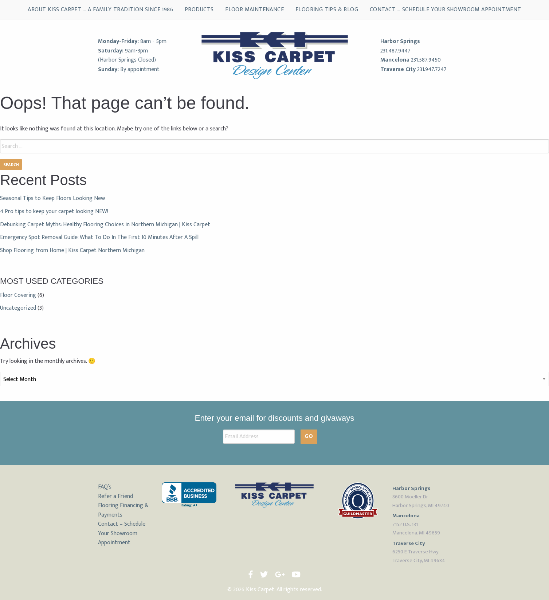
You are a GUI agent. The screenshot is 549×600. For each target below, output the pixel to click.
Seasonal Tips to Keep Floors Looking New (52, 198)
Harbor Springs (400, 41)
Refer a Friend (115, 496)
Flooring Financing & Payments (123, 510)
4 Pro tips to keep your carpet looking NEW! (54, 211)
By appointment (140, 69)
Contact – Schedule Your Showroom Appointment (445, 10)
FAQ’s (104, 487)
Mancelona (394, 60)
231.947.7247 (432, 69)
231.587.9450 (426, 60)
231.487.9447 (395, 51)
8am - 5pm (153, 41)
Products (199, 10)
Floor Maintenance (254, 10)
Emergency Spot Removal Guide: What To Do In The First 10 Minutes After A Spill (99, 237)
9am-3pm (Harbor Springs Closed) (127, 55)
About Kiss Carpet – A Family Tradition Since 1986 (100, 10)
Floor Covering (18, 295)
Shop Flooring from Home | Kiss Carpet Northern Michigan (72, 250)
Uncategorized (18, 308)
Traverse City (398, 69)
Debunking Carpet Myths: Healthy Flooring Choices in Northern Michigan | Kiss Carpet (105, 225)
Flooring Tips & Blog (326, 10)
